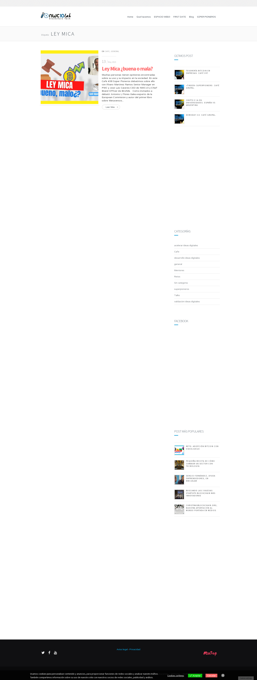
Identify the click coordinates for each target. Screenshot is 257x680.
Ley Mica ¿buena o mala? (127, 68)
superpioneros (181, 289)
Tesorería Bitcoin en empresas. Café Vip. (198, 72)
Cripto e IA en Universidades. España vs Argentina (200, 102)
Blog (191, 16)
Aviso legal (122, 649)
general (115, 51)
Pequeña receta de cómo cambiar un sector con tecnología (200, 463)
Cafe (107, 51)
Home (130, 16)
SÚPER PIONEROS (206, 16)
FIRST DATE (179, 16)
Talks (177, 295)
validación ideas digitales (187, 301)
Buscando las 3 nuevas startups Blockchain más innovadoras (200, 493)
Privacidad (134, 649)
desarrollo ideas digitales (187, 258)
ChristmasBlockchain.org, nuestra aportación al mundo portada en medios (201, 508)
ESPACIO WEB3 (162, 16)
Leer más (110, 107)
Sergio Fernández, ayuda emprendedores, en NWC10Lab (200, 478)
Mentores (179, 270)
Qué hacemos (144, 16)
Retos (177, 276)
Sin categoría (181, 282)
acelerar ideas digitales (186, 245)
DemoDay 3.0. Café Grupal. (201, 115)
